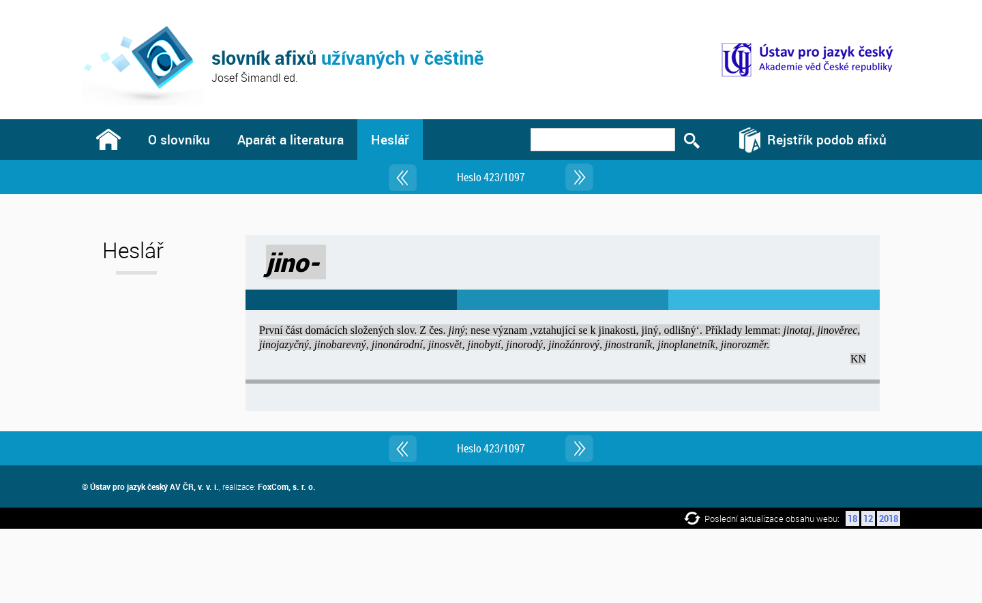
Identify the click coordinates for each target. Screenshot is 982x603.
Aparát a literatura (290, 139)
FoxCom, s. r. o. (287, 486)
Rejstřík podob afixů (827, 139)
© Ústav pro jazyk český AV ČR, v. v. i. (150, 486)
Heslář (390, 139)
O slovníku (179, 139)
